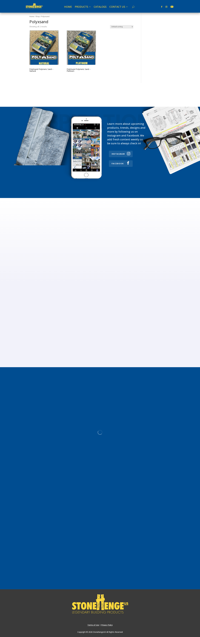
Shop (38, 16)
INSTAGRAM (118, 154)
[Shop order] (121, 27)
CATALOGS (100, 7)
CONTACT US (117, 7)
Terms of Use (93, 625)
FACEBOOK (118, 164)
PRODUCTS (81, 7)
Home (31, 16)
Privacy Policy (107, 625)
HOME (68, 7)
